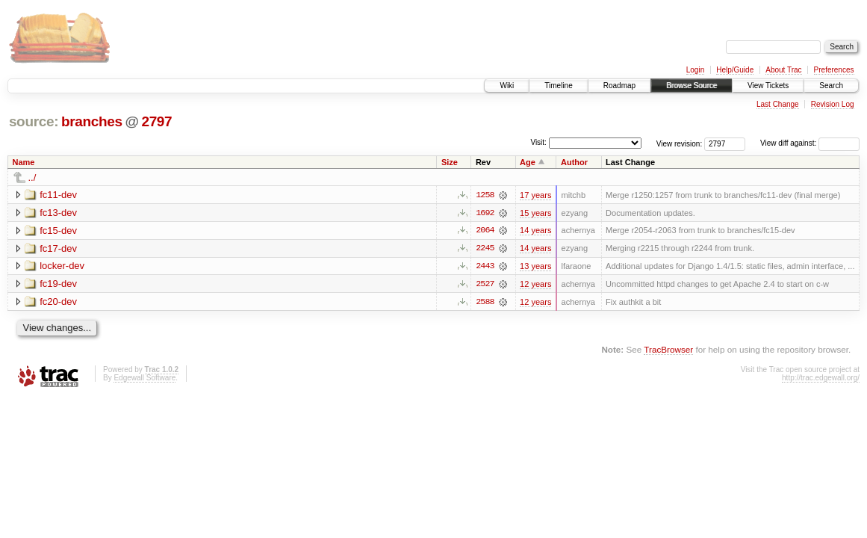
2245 (485, 249)
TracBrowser (668, 351)
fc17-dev (58, 248)
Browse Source (691, 85)
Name (24, 162)
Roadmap (619, 85)
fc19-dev (58, 284)
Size (449, 162)
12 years (535, 284)
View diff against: (810, 143)
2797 (156, 121)
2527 (485, 285)
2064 (485, 231)
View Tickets (768, 85)
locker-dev (62, 266)
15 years (535, 212)
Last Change (777, 104)
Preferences (834, 70)
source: (33, 121)
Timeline (558, 85)
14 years (535, 230)
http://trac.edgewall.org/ (821, 378)
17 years (535, 195)
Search (831, 85)
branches (91, 121)
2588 (485, 303)
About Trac (783, 70)
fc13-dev (58, 212)
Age (527, 162)
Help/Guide (734, 70)
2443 (485, 267)
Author (574, 162)
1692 (485, 213)
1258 (485, 195)
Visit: (538, 142)
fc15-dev (58, 230)
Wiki (507, 85)
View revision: (679, 143)
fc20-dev (58, 302)
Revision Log (832, 104)
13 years (535, 266)
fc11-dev (58, 194)
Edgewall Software (144, 378)
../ (32, 177)
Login (695, 70)
